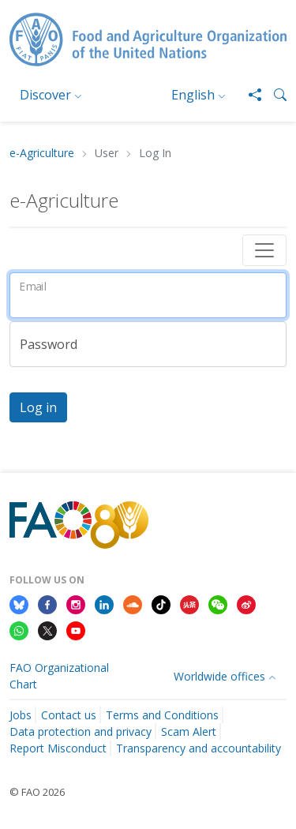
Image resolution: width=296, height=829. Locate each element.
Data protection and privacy (80, 731)
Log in (38, 407)
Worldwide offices (219, 676)
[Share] (248, 94)
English (193, 94)
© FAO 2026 (37, 792)
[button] (274, 94)
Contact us (68, 714)
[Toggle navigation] (264, 250)
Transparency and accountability (198, 748)
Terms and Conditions (162, 714)
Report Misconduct (58, 748)
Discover (45, 94)
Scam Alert (188, 731)
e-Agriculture (41, 153)
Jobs (20, 714)
